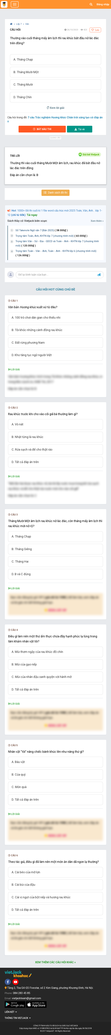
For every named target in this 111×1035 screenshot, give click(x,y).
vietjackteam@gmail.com (26, 998)
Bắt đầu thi (42, 129)
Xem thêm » (97, 221)
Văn (27, 24)
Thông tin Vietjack (18, 1018)
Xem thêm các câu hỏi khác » (55, 962)
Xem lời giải (55, 107)
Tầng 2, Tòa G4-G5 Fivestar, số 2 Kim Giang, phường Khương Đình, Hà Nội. (50, 987)
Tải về (80, 129)
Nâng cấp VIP (55, 610)
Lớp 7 (19, 24)
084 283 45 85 (21, 993)
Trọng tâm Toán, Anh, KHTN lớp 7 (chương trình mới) (51, 235)
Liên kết (11, 1012)
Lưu (95, 30)
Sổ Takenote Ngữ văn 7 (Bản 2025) (42, 230)
